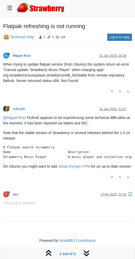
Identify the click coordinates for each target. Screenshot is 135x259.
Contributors (86, 240)
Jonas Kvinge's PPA (74, 166)
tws (15, 194)
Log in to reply (120, 37)
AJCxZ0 (19, 109)
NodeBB (66, 240)
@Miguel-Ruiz (14, 118)
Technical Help (22, 37)
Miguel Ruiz (22, 56)
